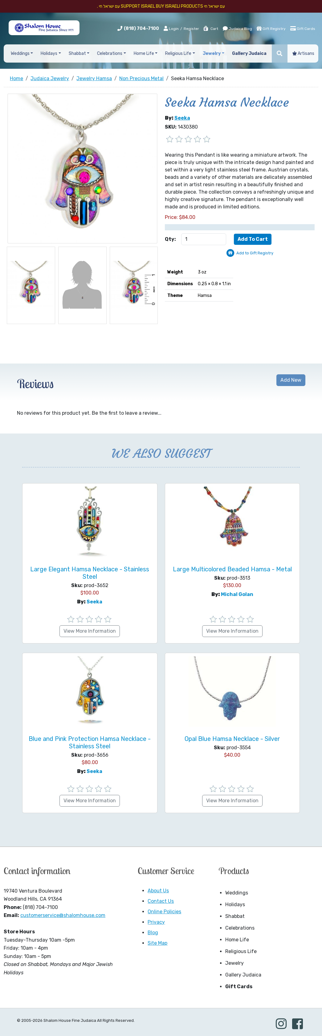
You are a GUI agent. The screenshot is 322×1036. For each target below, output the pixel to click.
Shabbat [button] (77, 53)
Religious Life (241, 951)
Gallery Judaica (243, 975)
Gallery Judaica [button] (249, 53)
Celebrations (240, 928)
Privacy (156, 922)
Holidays (235, 904)
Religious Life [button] (178, 53)
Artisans (303, 53)
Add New (290, 380)
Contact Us (161, 901)
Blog (153, 932)
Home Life (237, 940)
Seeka (182, 118)
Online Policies (164, 912)
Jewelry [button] (212, 53)
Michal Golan (237, 594)
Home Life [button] (144, 53)
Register (191, 29)
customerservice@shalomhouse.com (62, 915)
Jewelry (234, 963)
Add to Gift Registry (254, 253)
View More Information (89, 631)
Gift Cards (302, 28)
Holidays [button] (49, 53)
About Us (158, 891)
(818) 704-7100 (141, 28)
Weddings (236, 893)
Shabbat (235, 916)
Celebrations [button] (109, 53)
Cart (210, 28)
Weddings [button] (20, 53)
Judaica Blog (237, 28)
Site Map (157, 943)
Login (171, 28)
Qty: (170, 239)
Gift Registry (271, 28)
